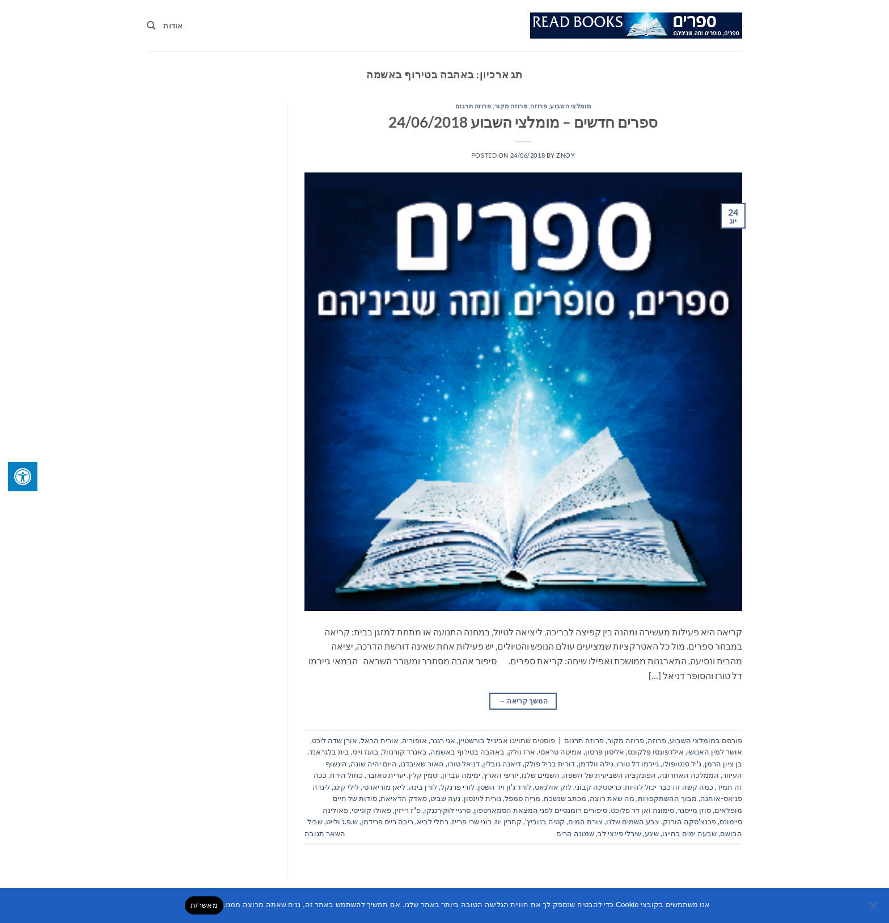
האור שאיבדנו (422, 763)
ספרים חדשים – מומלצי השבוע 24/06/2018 (523, 121)
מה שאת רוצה (612, 798)
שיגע (652, 833)
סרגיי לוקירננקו (447, 810)
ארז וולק (521, 751)
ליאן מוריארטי (383, 786)
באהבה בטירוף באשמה (467, 751)
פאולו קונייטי (371, 810)
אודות (173, 25)
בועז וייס (366, 751)
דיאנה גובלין (502, 763)
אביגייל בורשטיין (483, 740)
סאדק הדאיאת (403, 798)
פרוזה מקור (511, 105)
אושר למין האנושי (714, 751)
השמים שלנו (541, 774)
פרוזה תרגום (473, 105)
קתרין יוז (508, 821)
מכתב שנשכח (565, 798)
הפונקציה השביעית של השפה (609, 774)
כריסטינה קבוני (598, 786)
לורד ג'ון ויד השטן (504, 786)
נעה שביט (445, 798)
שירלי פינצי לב (619, 833)
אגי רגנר (442, 740)
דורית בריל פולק (549, 763)
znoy (565, 155)
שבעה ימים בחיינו (689, 833)
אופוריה (414, 740)
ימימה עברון (461, 774)
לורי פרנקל (458, 786)
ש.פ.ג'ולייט (342, 821)
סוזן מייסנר (694, 810)
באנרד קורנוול (404, 751)
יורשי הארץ (501, 774)
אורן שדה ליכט (334, 740)
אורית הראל (380, 740)
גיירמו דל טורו (638, 763)
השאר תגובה (324, 833)
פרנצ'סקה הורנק (689, 821)
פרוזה (538, 105)
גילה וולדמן (595, 763)
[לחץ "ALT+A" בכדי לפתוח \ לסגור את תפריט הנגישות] (22, 476)
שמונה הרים (575, 833)
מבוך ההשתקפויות (667, 798)
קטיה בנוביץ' (545, 821)
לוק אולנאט (553, 786)
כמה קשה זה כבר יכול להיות (669, 786)
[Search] (151, 25)
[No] (873, 909)
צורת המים (585, 821)
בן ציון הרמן (723, 763)
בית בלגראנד (329, 751)
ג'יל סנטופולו (681, 763)
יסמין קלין (424, 774)
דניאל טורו (463, 763)
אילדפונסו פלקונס (656, 751)
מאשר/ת (204, 905)
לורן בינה (423, 786)
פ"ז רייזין (408, 810)
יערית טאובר (385, 774)
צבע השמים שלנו (632, 821)
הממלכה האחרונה (689, 774)
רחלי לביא (432, 821)
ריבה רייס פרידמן (387, 821)
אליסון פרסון (604, 751)
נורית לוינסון (482, 798)
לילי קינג (346, 786)
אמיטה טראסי (560, 751)
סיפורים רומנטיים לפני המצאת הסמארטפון (540, 810)
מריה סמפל (522, 798)
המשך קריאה (523, 701)
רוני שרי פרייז (472, 821)
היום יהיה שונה (373, 763)
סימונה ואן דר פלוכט (642, 810)
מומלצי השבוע (570, 105)
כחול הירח (346, 774)
